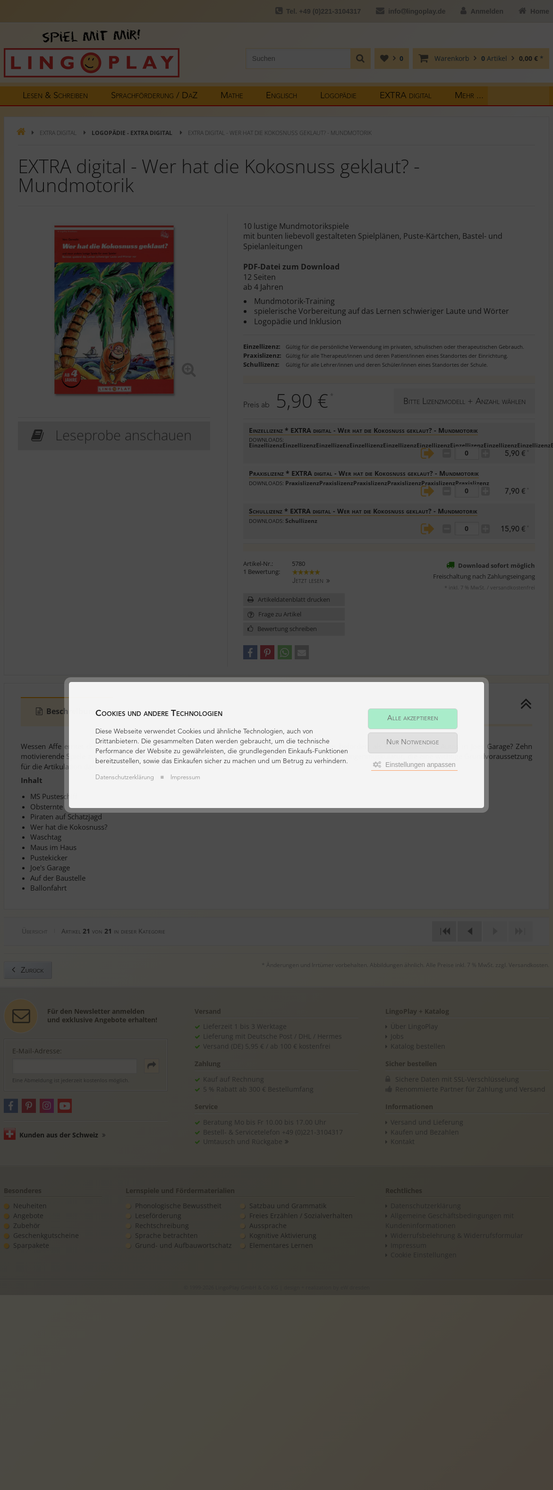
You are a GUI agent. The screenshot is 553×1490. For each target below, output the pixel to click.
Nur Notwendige (412, 739)
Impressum (185, 781)
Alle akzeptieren (412, 715)
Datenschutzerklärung (124, 781)
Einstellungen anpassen (414, 762)
